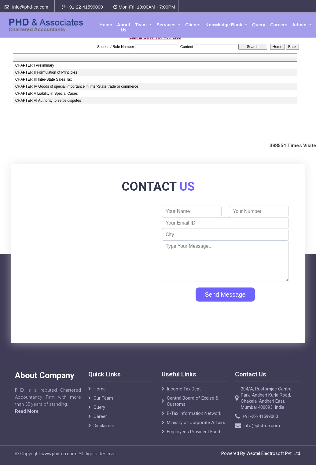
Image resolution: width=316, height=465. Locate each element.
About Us (123, 27)
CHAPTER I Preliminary (34, 65)
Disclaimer (104, 431)
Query (258, 24)
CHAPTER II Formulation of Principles (46, 72)
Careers (278, 24)
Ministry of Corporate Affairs (196, 428)
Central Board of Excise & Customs (193, 406)
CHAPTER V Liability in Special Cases (46, 93)
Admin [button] (300, 24)
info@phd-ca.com (30, 6)
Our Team (103, 403)
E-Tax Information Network (194, 419)
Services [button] (166, 24)
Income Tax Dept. (184, 394)
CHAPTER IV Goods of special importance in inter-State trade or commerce (76, 86)
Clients (192, 24)
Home (105, 24)
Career (100, 422)
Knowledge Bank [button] (224, 24)
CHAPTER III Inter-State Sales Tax (43, 79)
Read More (21, 411)
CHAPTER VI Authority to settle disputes (48, 100)
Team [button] (141, 24)
